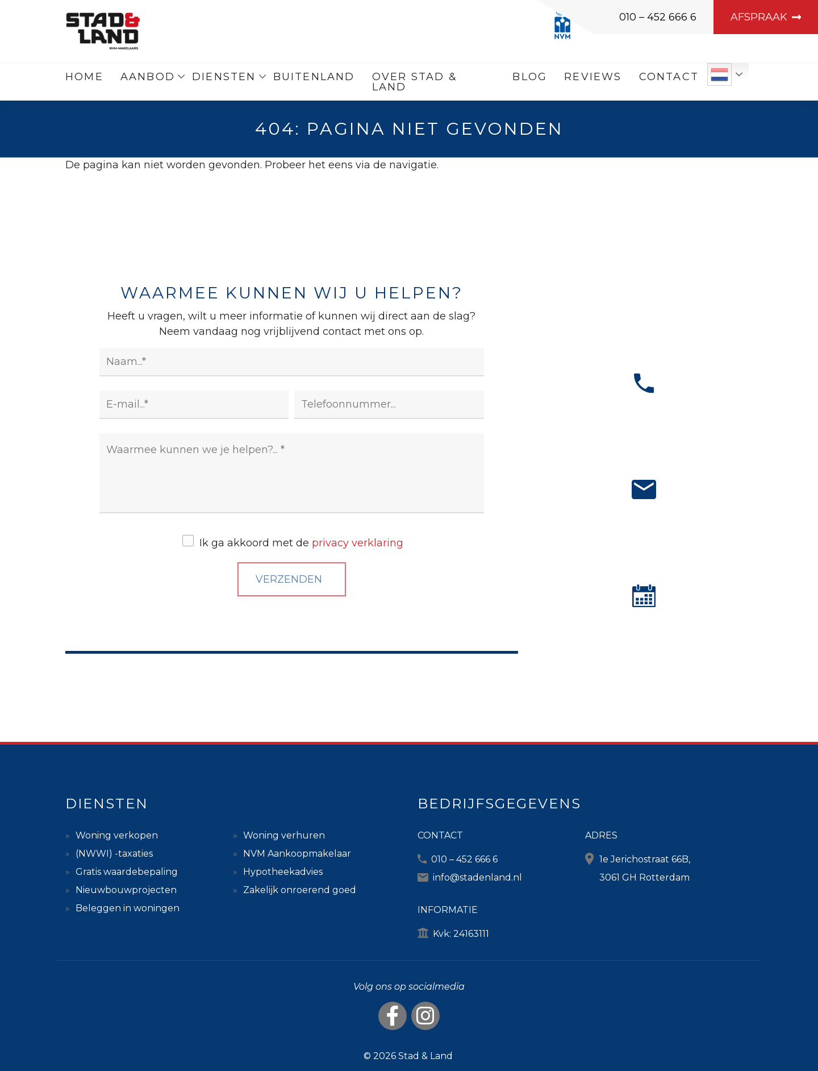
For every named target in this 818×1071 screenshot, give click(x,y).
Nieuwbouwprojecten (126, 890)
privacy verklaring (357, 543)
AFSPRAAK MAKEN (644, 644)
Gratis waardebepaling (127, 871)
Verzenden (289, 579)
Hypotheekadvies (283, 871)
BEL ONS (643, 432)
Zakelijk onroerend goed (299, 890)
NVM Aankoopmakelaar (297, 853)
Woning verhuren (284, 835)
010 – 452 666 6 (657, 17)
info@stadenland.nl (477, 877)
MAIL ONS (644, 538)
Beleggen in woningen (128, 908)
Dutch (719, 74)
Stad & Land (425, 1056)
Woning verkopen (117, 835)
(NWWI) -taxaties (114, 853)
